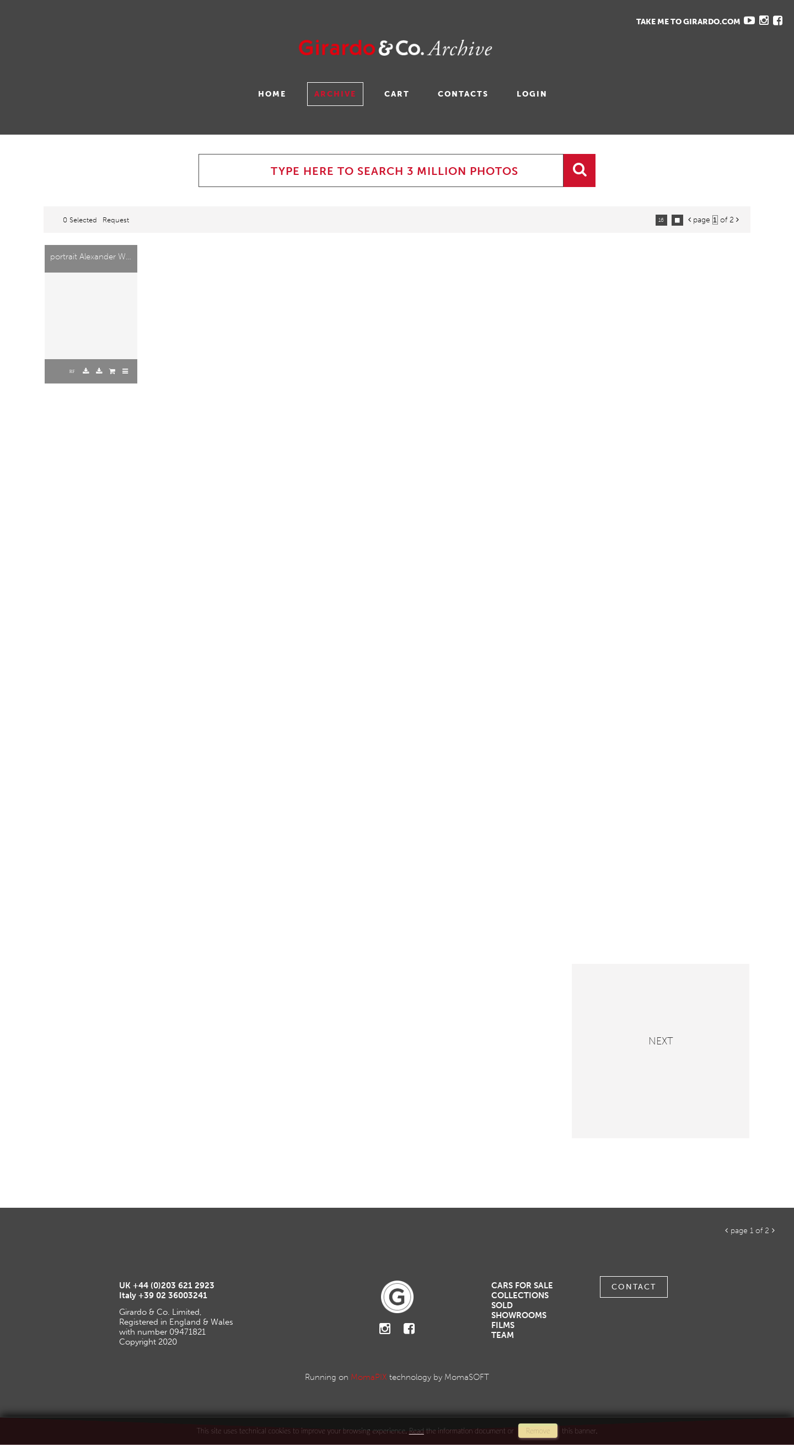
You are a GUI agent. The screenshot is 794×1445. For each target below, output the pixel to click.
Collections (520, 1295)
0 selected (80, 220)
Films (502, 1325)
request (116, 220)
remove (537, 1430)
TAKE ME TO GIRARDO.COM (688, 21)
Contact (633, 1287)
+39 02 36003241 (172, 1295)
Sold (502, 1305)
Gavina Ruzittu (120, 48)
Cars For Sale (522, 1286)
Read (416, 1430)
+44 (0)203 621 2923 (173, 1286)
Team (502, 1335)
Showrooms (518, 1315)
